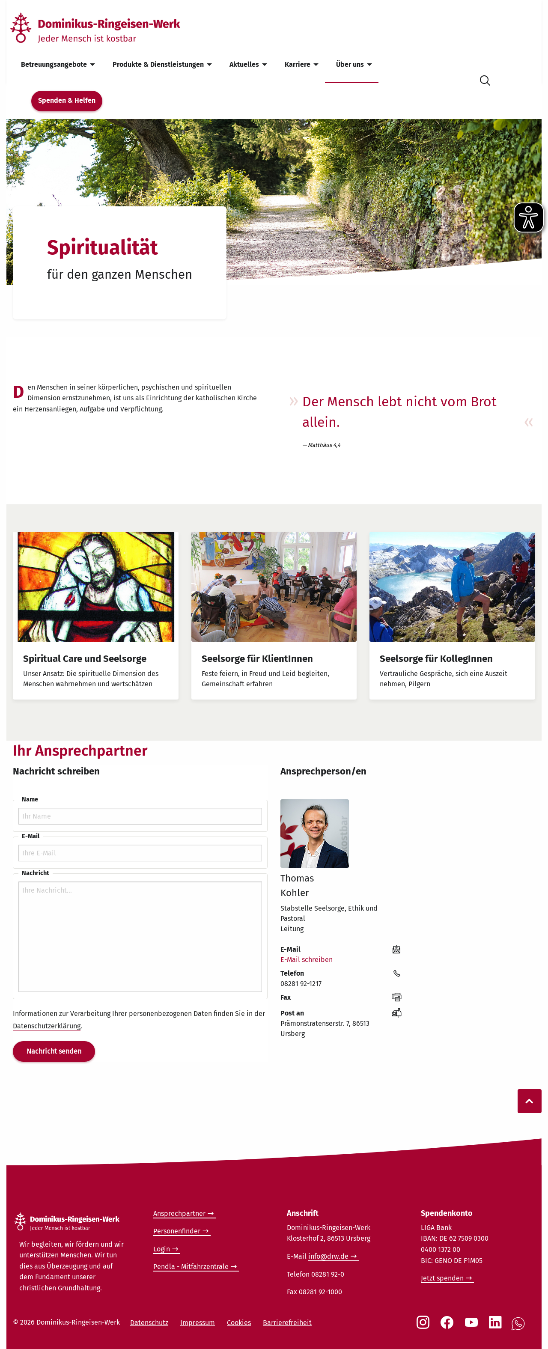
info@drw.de (328, 1256)
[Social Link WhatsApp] (519, 1328)
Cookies (239, 1323)
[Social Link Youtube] (473, 1326)
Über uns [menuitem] (350, 64)
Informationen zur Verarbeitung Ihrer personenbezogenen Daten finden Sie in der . (139, 1020)
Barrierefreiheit (287, 1323)
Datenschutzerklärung (46, 1026)
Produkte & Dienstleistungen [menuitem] (158, 64)
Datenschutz (149, 1323)
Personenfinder (176, 1231)
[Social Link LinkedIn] (497, 1326)
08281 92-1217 (301, 984)
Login (161, 1249)
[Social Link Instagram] (424, 1326)
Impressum (197, 1323)
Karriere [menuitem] (297, 64)
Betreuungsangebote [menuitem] (54, 64)
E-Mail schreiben (306, 960)
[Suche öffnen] (485, 79)
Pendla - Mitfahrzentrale (191, 1267)
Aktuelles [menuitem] (244, 64)
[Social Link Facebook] (448, 1326)
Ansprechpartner (179, 1213)
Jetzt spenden (442, 1278)
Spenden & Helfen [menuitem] (66, 100)
